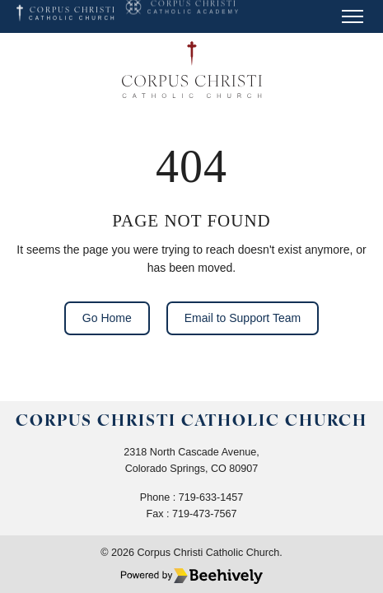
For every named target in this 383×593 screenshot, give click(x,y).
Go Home (107, 318)
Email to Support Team (242, 318)
